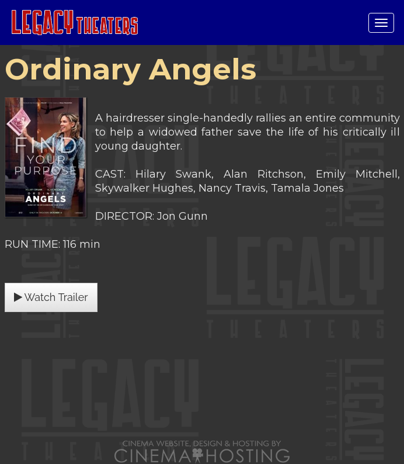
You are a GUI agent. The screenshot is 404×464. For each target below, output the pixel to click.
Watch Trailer (51, 297)
